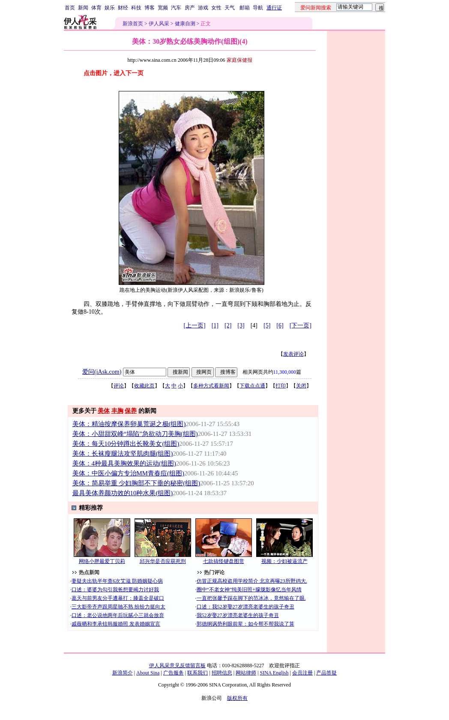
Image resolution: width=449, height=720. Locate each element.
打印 (280, 386)
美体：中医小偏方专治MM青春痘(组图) (128, 473)
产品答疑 (326, 673)
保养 (131, 411)
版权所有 (237, 698)
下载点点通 (252, 386)
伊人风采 (159, 24)
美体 (104, 411)
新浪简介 (122, 673)
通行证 (274, 8)
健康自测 (185, 24)
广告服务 (173, 673)
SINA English (274, 673)
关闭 (301, 386)
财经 (123, 8)
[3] (240, 325)
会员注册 (302, 673)
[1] (215, 325)
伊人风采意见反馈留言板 (177, 666)
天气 (229, 8)
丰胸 (117, 411)
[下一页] (300, 325)
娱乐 (110, 8)
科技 (136, 8)
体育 (96, 8)
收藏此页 (144, 386)
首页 (70, 8)
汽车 (176, 8)
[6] (279, 325)
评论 (119, 386)
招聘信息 (222, 673)
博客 (149, 8)
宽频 (163, 8)
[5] (266, 325)
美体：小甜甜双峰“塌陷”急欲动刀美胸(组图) (135, 433)
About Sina (147, 673)
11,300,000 (284, 372)
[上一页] (194, 325)
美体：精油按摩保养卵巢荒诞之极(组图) (129, 424)
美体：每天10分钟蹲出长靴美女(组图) (126, 443)
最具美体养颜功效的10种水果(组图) (122, 493)
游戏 (203, 8)
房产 (190, 8)
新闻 (83, 8)
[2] (227, 325)
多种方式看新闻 (211, 386)
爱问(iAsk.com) (101, 372)
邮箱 (244, 8)
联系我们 (197, 673)
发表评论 (293, 354)
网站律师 (246, 673)
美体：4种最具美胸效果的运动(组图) (124, 463)
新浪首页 (133, 24)
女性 (216, 8)
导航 (258, 8)
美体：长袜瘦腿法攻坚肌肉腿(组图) (122, 453)
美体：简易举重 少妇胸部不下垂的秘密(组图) (136, 483)
